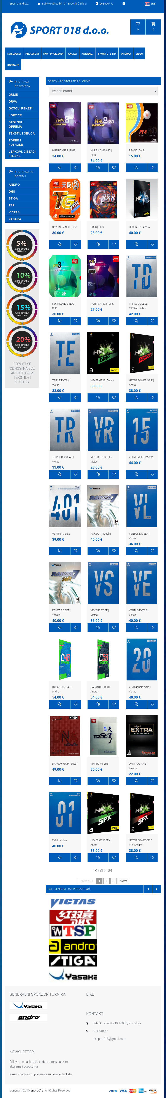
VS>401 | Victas (61, 533)
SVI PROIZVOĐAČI (79, 889)
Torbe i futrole (16, 142)
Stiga (13, 198)
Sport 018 (36, 1090)
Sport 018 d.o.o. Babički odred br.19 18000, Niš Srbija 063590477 (68, 3)
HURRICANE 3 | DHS (102, 303)
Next (123, 881)
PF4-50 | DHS (136, 150)
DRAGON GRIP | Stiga (64, 763)
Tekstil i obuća (22, 133)
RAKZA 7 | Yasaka (101, 533)
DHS (12, 191)
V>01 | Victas (59, 840)
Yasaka (15, 219)
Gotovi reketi (20, 108)
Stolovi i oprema (16, 124)
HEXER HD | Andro (139, 227)
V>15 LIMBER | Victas (141, 457)
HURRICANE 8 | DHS (63, 150)
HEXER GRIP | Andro (102, 380)
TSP (11, 205)
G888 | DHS (97, 227)
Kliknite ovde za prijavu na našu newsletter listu (41, 1074)
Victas (14, 212)
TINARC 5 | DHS (100, 763)
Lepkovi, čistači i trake (22, 154)
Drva (13, 101)
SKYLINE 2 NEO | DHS (64, 227)
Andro (14, 184)
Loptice (15, 115)
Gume (13, 94)
